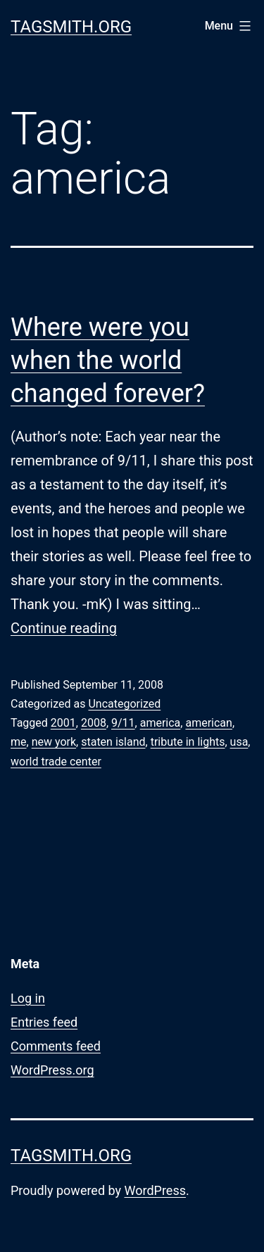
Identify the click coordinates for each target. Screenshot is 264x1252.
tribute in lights (188, 742)
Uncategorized (124, 703)
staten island (113, 742)
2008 (93, 723)
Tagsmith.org (71, 27)
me (19, 742)
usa (239, 742)
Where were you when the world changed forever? (108, 360)
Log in (28, 998)
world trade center (56, 761)
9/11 (123, 723)
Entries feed (44, 1022)
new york (54, 742)
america (160, 723)
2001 (63, 723)
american (208, 723)
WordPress (155, 1190)
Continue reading (64, 628)
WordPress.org (52, 1070)
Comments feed (56, 1046)
